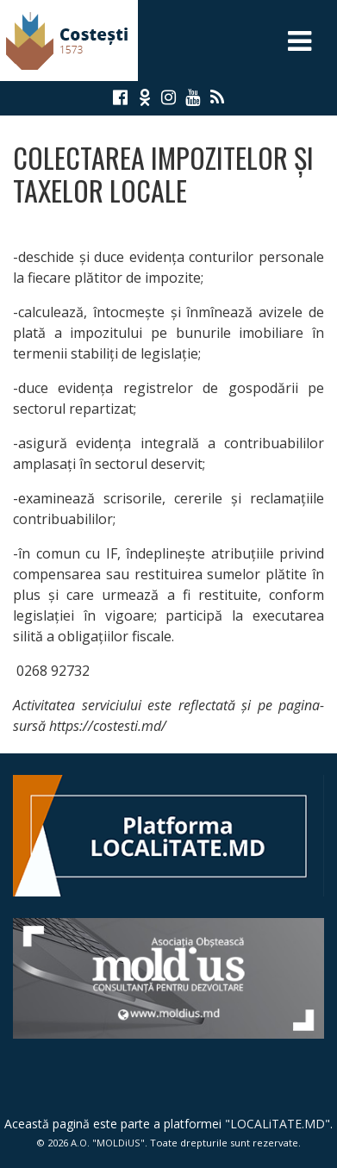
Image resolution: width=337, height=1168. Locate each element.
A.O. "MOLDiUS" (108, 1142)
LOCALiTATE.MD (277, 1123)
